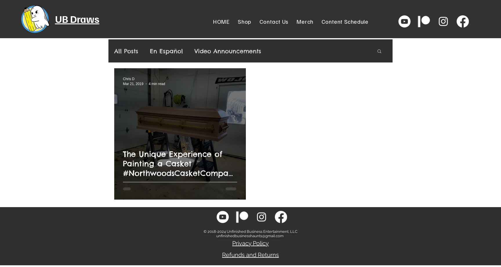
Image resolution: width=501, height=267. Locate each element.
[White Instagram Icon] (443, 21)
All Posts (126, 51)
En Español (166, 51)
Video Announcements (228, 51)
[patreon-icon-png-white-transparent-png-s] (424, 21)
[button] (379, 52)
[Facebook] (463, 21)
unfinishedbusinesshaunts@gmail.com (250, 236)
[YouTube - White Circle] (404, 21)
